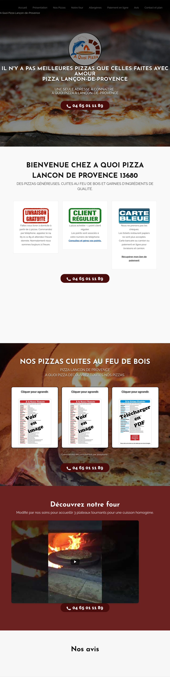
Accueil (22, 7)
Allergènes (95, 7)
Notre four (77, 7)
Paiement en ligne (117, 7)
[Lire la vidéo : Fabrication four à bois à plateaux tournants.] (75, 562)
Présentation (40, 7)
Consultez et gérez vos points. (85, 240)
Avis (136, 7)
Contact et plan (153, 7)
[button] (134, 235)
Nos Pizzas (59, 7)
